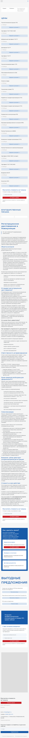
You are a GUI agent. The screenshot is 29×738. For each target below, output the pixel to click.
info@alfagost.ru (7, 712)
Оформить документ (14, 27)
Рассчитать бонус (14, 592)
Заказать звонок (11, 702)
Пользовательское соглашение (21, 736)
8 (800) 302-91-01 (9, 714)
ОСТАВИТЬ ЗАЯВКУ (14, 547)
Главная (5, 8)
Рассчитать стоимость (14, 597)
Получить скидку (14, 603)
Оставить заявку (14, 197)
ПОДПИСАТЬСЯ (14, 732)
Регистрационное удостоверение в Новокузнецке (21, 9)
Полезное (12, 8)
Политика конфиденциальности (8, 736)
